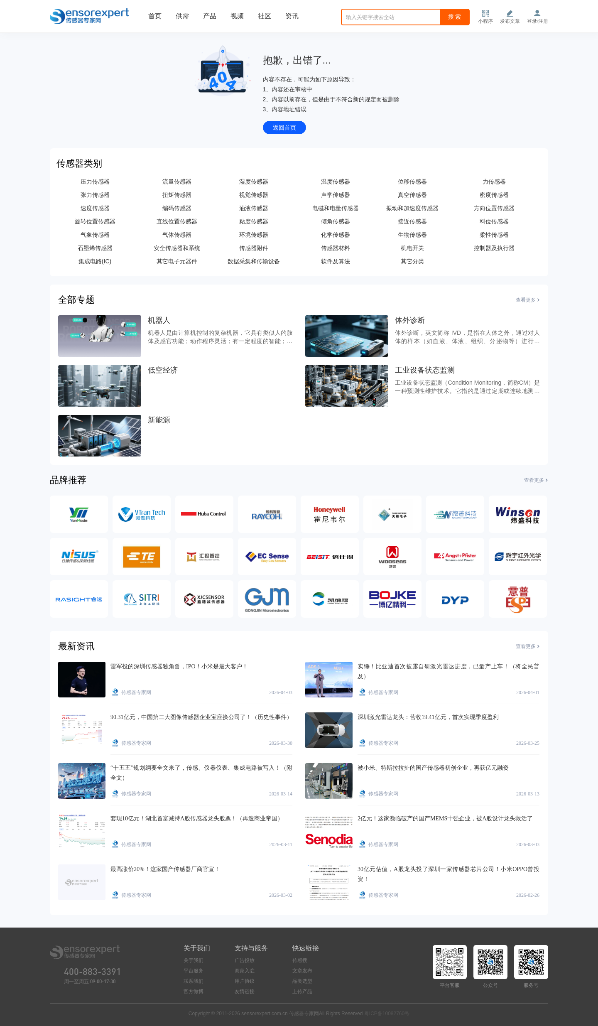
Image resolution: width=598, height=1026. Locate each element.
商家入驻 (245, 971)
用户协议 (245, 981)
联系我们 (193, 981)
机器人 (159, 320)
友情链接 (245, 991)
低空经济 (163, 370)
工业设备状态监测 (425, 370)
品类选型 (302, 981)
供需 (182, 16)
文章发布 (302, 971)
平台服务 (193, 971)
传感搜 (299, 960)
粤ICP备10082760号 (386, 1013)
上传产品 (302, 991)
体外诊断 (410, 320)
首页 (155, 16)
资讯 (292, 16)
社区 (264, 16)
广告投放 (245, 960)
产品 (209, 16)
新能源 (159, 420)
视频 (237, 16)
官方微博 (193, 991)
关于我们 (193, 960)
